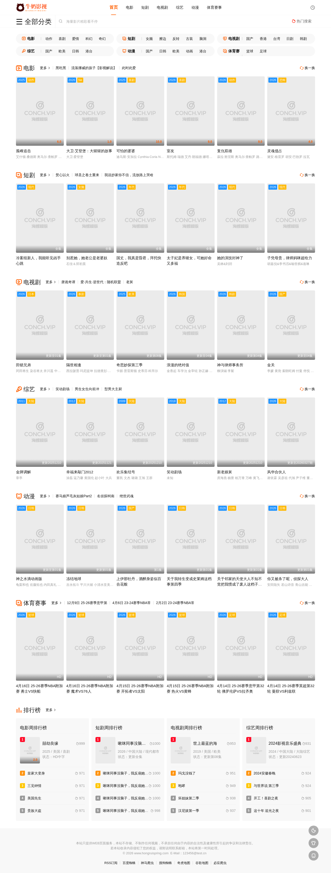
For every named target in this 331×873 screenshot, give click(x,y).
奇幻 (102, 39)
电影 (129, 7)
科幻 (88, 39)
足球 (263, 51)
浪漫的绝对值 (178, 365)
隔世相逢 (73, 365)
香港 (263, 39)
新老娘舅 (224, 472)
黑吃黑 (61, 68)
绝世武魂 (127, 496)
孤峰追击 (23, 151)
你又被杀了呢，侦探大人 (287, 579)
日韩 (75, 51)
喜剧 (62, 39)
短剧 (145, 7)
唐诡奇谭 (68, 282)
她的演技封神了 (230, 258)
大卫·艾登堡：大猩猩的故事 (89, 151)
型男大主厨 (113, 389)
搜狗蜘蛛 (165, 863)
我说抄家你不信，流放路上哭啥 (128, 175)
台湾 (276, 39)
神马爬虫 (147, 863)
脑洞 (202, 39)
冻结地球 (73, 579)
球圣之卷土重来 (87, 175)
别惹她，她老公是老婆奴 (86, 258)
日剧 (289, 39)
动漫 (195, 7)
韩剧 (303, 39)
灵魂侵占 (274, 151)
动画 (189, 51)
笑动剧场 (63, 389)
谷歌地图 (201, 863)
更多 (45, 68)
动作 (48, 39)
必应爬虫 (220, 863)
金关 (271, 365)
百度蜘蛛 (129, 863)
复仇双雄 (224, 151)
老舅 (129, 282)
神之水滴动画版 (29, 579)
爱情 (75, 39)
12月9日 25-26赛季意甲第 (87, 603)
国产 (249, 39)
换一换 (307, 68)
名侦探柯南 (105, 496)
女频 (149, 39)
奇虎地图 (183, 863)
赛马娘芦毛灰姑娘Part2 (74, 496)
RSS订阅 (111, 863)
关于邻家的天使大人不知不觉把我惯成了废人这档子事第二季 (239, 584)
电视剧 (162, 7)
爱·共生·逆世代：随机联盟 (101, 282)
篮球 (249, 51)
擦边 (162, 39)
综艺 (179, 7)
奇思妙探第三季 (129, 365)
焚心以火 (63, 175)
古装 (189, 39)
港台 (88, 51)
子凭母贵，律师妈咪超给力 (289, 258)
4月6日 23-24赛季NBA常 (131, 603)
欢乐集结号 (125, 472)
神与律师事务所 (230, 365)
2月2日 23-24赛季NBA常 (175, 603)
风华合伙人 (276, 472)
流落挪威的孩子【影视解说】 (94, 68)
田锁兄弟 (23, 365)
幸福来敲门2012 (79, 472)
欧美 (62, 51)
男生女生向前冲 (87, 389)
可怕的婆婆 (125, 151)
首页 (113, 7)
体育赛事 (214, 7)
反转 (175, 39)
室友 (170, 151)
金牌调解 (23, 472)
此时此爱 (129, 68)
